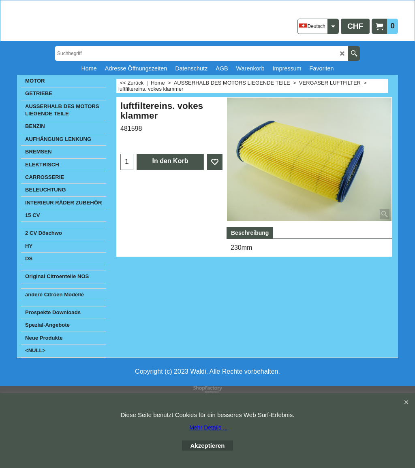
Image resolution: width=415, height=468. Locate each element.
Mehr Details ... (208, 427)
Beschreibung (250, 233)
